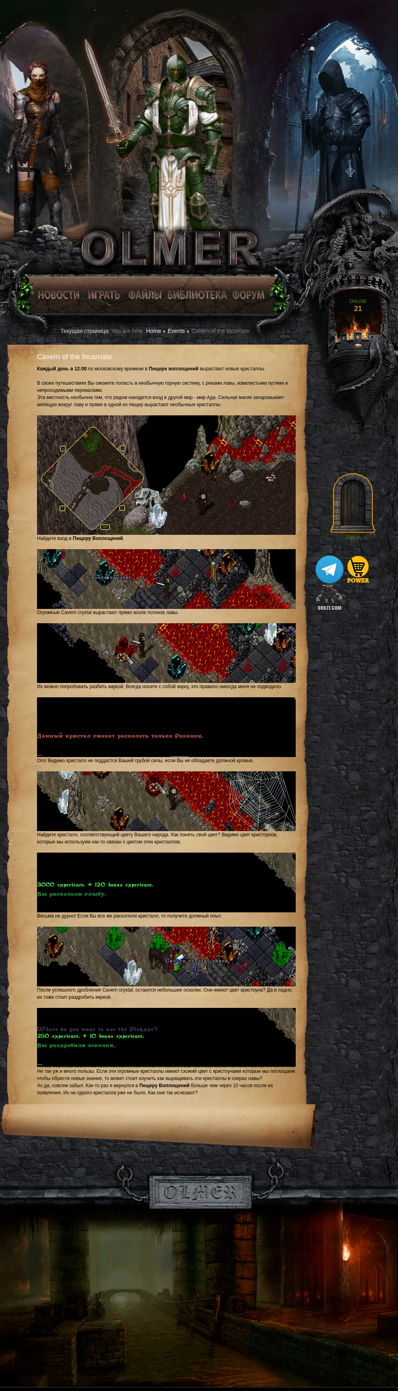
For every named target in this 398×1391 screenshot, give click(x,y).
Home (153, 331)
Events (176, 331)
